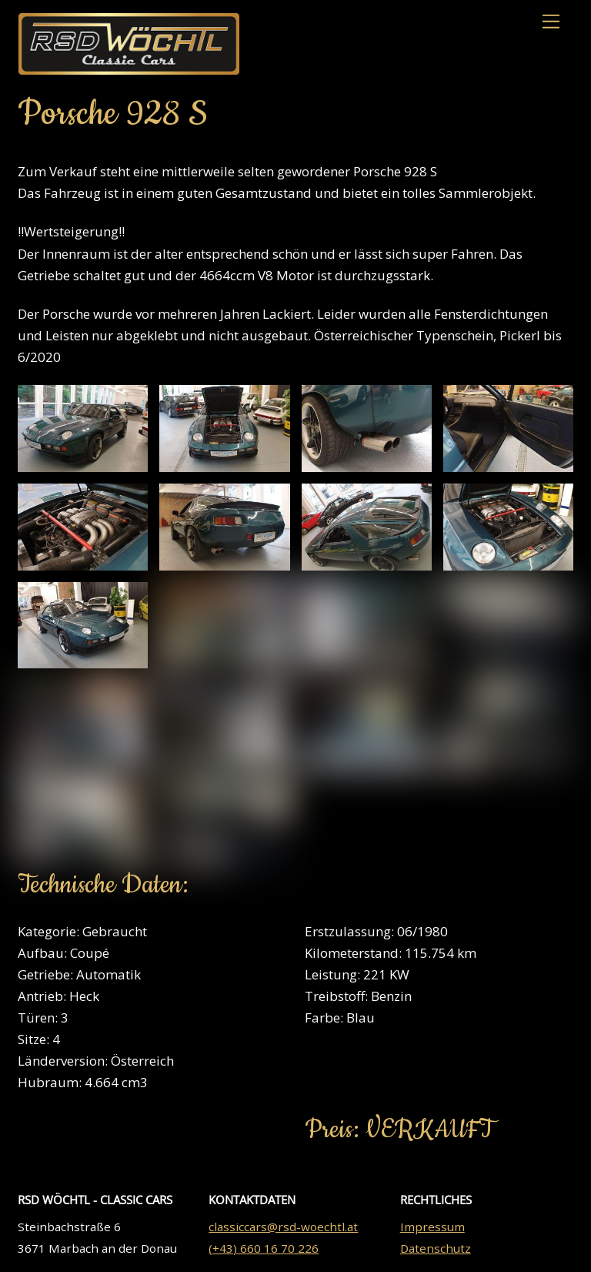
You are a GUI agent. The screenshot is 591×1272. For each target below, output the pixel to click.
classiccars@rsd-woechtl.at (283, 1226)
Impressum (432, 1226)
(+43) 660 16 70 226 (264, 1248)
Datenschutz (435, 1248)
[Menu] (551, 21)
